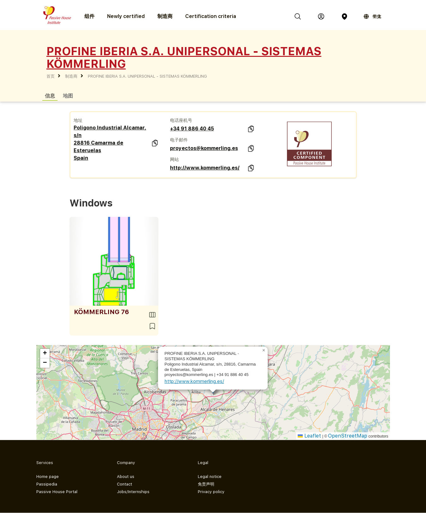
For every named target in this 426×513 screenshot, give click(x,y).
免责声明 (206, 484)
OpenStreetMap (347, 436)
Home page (47, 476)
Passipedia (46, 484)
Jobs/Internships (133, 491)
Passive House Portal (56, 491)
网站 (174, 159)
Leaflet (309, 436)
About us (125, 476)
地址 (78, 120)
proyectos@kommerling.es (204, 148)
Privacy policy (211, 491)
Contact (124, 484)
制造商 (165, 16)
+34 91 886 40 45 (192, 129)
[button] (264, 350)
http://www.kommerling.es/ (205, 168)
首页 (50, 76)
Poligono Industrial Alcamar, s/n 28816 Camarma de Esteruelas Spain (110, 143)
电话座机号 (181, 120)
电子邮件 (179, 139)
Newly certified (126, 16)
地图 (68, 95)
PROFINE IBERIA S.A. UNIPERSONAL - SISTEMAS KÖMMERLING (147, 76)
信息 (50, 95)
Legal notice (210, 476)
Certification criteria (210, 16)
